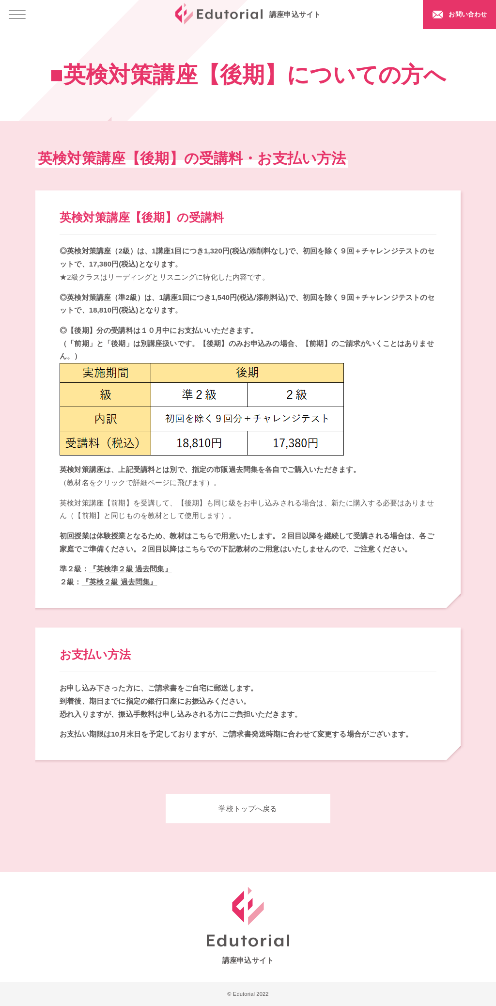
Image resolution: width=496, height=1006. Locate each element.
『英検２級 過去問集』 (119, 582)
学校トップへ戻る (247, 809)
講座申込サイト (248, 14)
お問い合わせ (465, 14)
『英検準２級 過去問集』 (130, 569)
